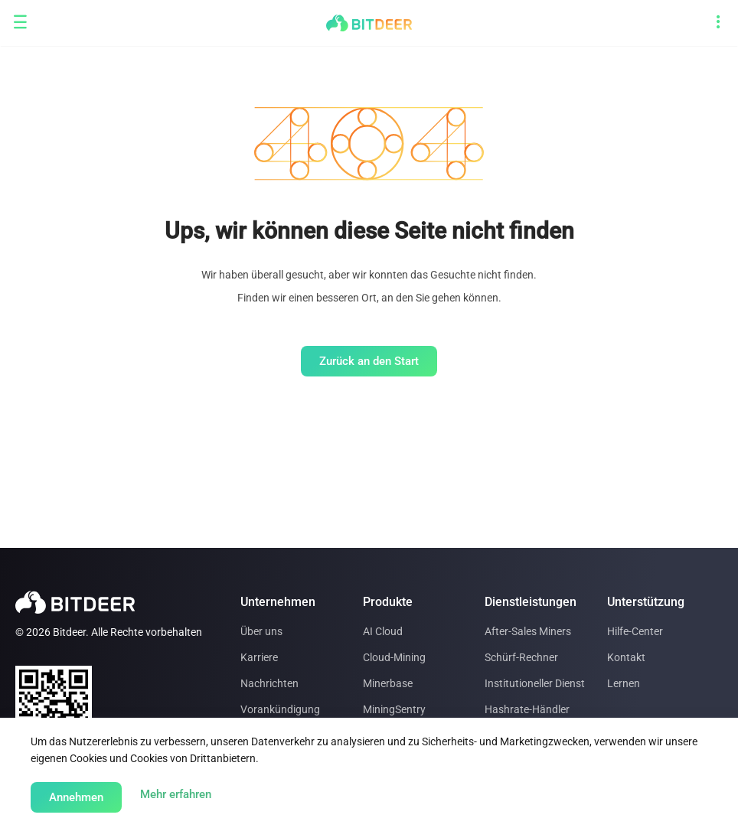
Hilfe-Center (635, 631)
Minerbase (388, 683)
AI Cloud (383, 631)
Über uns (261, 631)
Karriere (259, 657)
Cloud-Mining (394, 657)
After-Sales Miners (528, 631)
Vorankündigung (280, 709)
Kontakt (626, 657)
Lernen (623, 683)
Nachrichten (269, 683)
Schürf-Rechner (521, 657)
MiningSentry (394, 709)
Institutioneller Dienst (535, 683)
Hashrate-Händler (527, 709)
